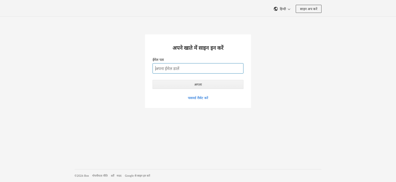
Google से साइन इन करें (137, 175)
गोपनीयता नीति (100, 175)
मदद (119, 175)
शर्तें (112, 175)
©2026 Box (82, 175)
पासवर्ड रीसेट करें (198, 98)
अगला (198, 84)
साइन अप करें (308, 9)
